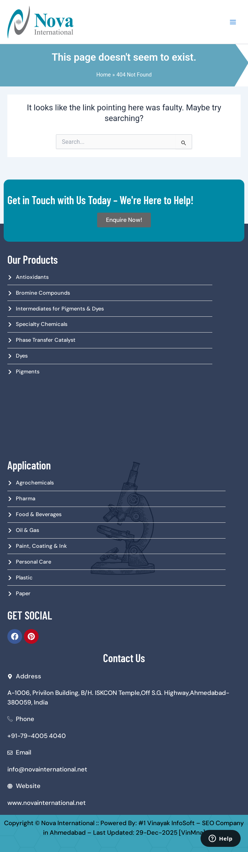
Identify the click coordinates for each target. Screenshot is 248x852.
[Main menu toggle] (233, 22)
